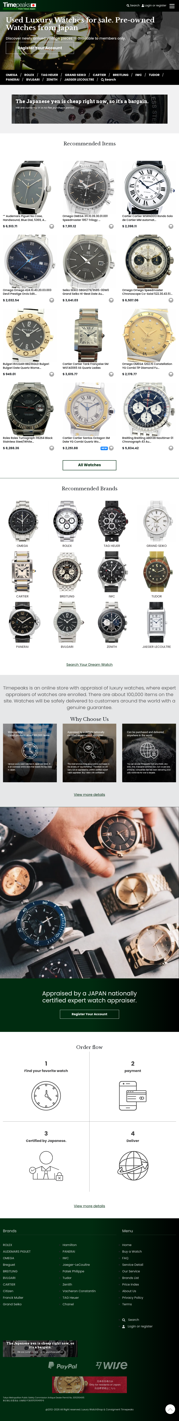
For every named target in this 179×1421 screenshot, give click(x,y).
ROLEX (29, 75)
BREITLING (121, 75)
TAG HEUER (50, 75)
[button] (52, 226)
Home (127, 1245)
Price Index (130, 1284)
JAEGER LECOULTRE (79, 79)
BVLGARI (33, 79)
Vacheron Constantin (79, 1291)
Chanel (68, 1304)
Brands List (130, 1278)
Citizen (8, 1291)
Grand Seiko (12, 1304)
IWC (139, 75)
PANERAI (13, 79)
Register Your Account (40, 48)
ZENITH (52, 79)
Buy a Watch (132, 1251)
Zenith (67, 1284)
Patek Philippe (73, 1271)
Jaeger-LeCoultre (76, 1264)
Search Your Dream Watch (89, 664)
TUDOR (155, 75)
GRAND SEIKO (76, 75)
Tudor (67, 1278)
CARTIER (100, 75)
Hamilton (70, 1245)
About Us (129, 1291)
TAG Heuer (71, 1297)
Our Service (131, 1271)
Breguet (9, 1264)
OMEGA (12, 75)
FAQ (125, 1258)
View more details (89, 794)
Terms (127, 1304)
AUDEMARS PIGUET (17, 1251)
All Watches (89, 465)
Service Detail (132, 1264)
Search (108, 79)
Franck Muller (13, 1297)
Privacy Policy (132, 1297)
